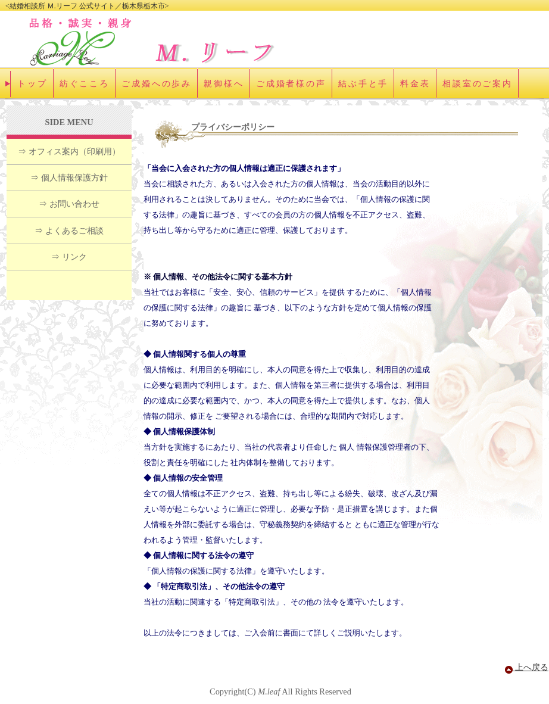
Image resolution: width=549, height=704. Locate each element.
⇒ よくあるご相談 (69, 230)
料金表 (415, 83)
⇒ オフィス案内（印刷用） (69, 151)
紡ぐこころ (85, 83)
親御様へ (224, 83)
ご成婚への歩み (156, 83)
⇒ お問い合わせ (69, 203)
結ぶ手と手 (363, 83)
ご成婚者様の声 (291, 83)
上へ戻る (526, 667)
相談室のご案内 (477, 83)
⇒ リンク (69, 256)
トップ (32, 83)
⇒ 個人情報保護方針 (69, 177)
